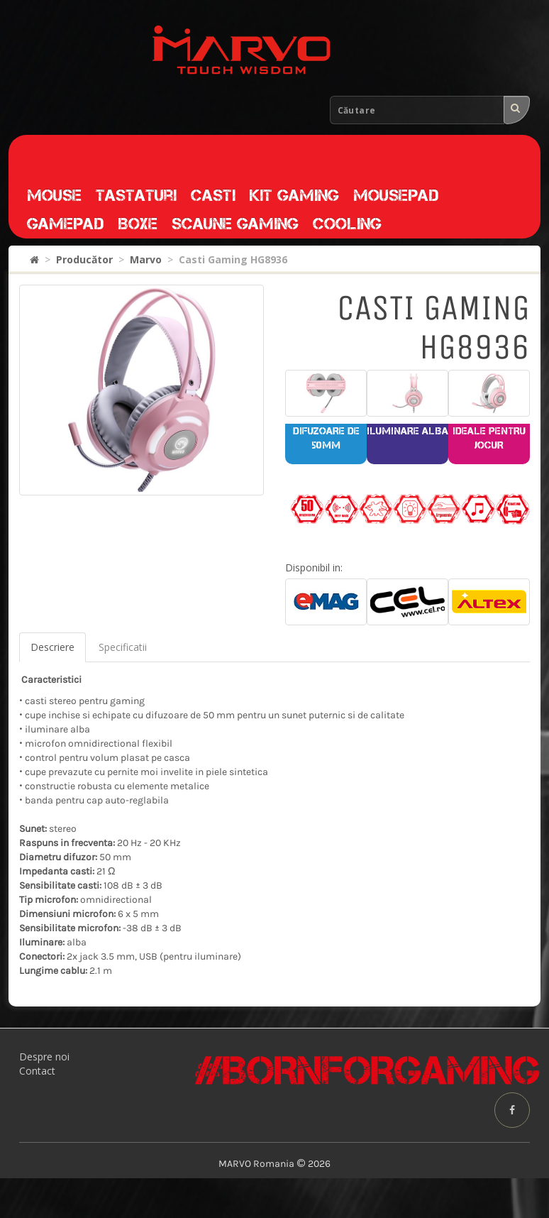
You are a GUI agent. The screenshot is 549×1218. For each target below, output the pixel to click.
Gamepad (65, 223)
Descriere (52, 647)
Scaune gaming (235, 223)
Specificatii (123, 647)
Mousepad (395, 195)
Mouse (54, 195)
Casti (213, 195)
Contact (37, 1070)
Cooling (347, 223)
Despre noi (44, 1056)
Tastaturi (136, 195)
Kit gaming (294, 195)
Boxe (137, 223)
